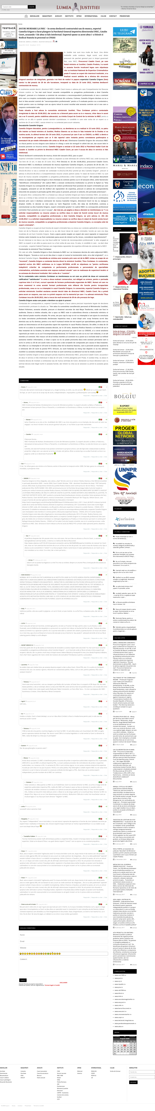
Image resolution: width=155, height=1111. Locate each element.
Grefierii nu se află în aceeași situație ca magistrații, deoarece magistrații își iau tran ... (124, 579)
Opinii (79, 16)
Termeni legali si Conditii (52, 985)
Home (20, 24)
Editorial (79, 1071)
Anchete (2, 1071)
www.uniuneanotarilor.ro (123, 1014)
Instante (23, 1071)
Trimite (23, 980)
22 (131, 1049)
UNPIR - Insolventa (62, 1092)
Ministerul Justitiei (62, 1088)
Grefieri (59, 1097)
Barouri (39, 1075)
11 (118, 1047)
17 (115, 1049)
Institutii (69, 16)
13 (125, 1047)
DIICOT (23, 1077)
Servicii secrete (61, 1073)
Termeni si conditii (39, 1105)
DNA (22, 1075)
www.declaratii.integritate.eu (124, 1020)
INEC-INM (60, 1075)
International (91, 16)
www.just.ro (119, 978)
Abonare (133, 1082)
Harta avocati (41, 1077)
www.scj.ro (118, 981)
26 (121, 1051)
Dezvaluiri (34, 16)
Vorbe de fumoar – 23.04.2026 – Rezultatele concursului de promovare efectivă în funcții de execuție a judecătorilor (123, 352)
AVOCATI (39, 1068)
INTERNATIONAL (96, 1068)
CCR (58, 1099)
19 (121, 1049)
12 (121, 1047)
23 (134, 1049)
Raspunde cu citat (96, 395)
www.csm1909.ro (120, 975)
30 (134, 1051)
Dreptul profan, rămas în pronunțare (122, 258)
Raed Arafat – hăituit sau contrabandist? (122, 318)
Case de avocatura (42, 1073)
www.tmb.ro (119, 996)
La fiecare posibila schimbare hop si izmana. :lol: (124, 603)
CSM (58, 1071)
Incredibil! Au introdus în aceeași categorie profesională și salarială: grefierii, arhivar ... (124, 545)
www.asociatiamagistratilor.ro (124, 999)
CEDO (93, 1073)
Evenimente (3, 1073)
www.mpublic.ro (120, 984)
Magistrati (47, 16)
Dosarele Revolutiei (6, 1082)
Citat (105, 395)
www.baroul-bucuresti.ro (123, 1008)
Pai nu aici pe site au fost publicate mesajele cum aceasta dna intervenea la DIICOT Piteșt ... (124, 554)
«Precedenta (116, 1036)
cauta (31, 7)
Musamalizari (4, 1075)
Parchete (23, 1073)
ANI (58, 1084)
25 (118, 1051)
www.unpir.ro (119, 1017)
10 (115, 1047)
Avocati (58, 16)
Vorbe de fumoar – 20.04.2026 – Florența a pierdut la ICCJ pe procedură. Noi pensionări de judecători (123, 383)
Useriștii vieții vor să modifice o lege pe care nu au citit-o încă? (124, 571)
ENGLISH (94, 1071)
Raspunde (87, 395)
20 (125, 1049)
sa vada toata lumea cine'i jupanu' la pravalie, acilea (123, 587)
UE (92, 1077)
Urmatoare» (132, 1036)
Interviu (79, 1073)
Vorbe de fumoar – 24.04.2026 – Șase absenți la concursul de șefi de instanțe (124, 343)
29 (131, 1051)
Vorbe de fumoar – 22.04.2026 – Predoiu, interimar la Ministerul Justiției (123, 362)
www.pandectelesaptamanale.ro (125, 1023)
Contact (113, 16)
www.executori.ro (120, 1011)
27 (125, 1051)
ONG (58, 1080)
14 (128, 1047)
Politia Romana (61, 1082)
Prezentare (125, 16)
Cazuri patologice (5, 1080)
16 (134, 1047)
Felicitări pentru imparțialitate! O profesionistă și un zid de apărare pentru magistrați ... (125, 629)
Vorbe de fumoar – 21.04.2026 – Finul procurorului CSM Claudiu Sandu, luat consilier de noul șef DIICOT (123, 372)
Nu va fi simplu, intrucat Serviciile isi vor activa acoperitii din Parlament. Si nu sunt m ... (124, 563)
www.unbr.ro (119, 1005)
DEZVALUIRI (3, 1068)
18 (118, 1049)
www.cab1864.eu (120, 990)
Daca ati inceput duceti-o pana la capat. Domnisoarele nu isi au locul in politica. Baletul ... (124, 611)
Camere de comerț (62, 1095)
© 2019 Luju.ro (5, 1105)
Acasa (13, 1105)
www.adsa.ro (119, 1026)
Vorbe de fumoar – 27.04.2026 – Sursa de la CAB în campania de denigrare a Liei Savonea (124, 333)
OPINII (79, 1068)
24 (115, 1051)
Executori (60, 1090)
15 (131, 1047)
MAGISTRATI (24, 1068)
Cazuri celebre (4, 1077)
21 (128, 1049)
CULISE (112, 1068)
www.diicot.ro (119, 993)
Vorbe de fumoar (115, 1071)
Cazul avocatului (42, 1071)
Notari (59, 1077)
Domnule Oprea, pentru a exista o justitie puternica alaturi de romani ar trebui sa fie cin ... (124, 620)
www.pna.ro (119, 987)
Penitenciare (61, 1086)
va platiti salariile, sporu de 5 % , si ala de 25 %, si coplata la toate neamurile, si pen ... (124, 595)
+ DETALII (134, 337)
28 (128, 1051)
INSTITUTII (60, 1068)
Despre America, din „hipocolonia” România (121, 288)
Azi (125, 1036)
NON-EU (93, 1075)
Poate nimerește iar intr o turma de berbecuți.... (123, 537)
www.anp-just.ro (120, 1002)
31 (115, 1054)
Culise (103, 16)
